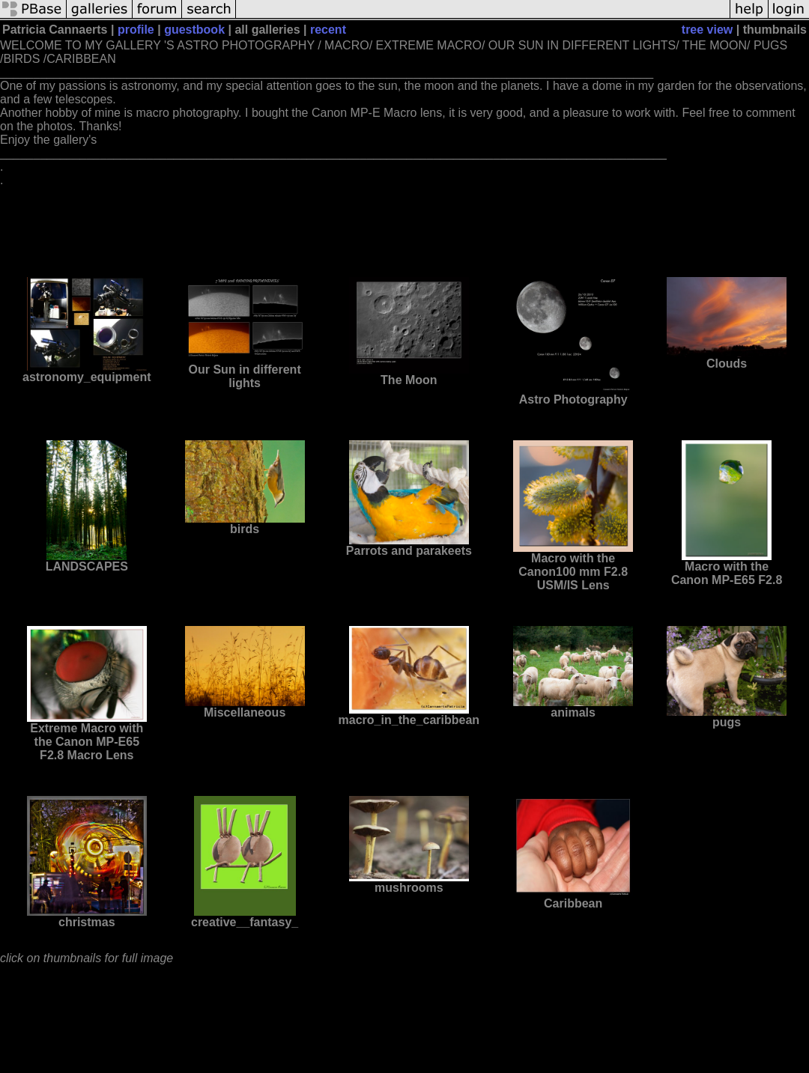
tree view (707, 29)
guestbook (194, 29)
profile (136, 29)
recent (328, 29)
